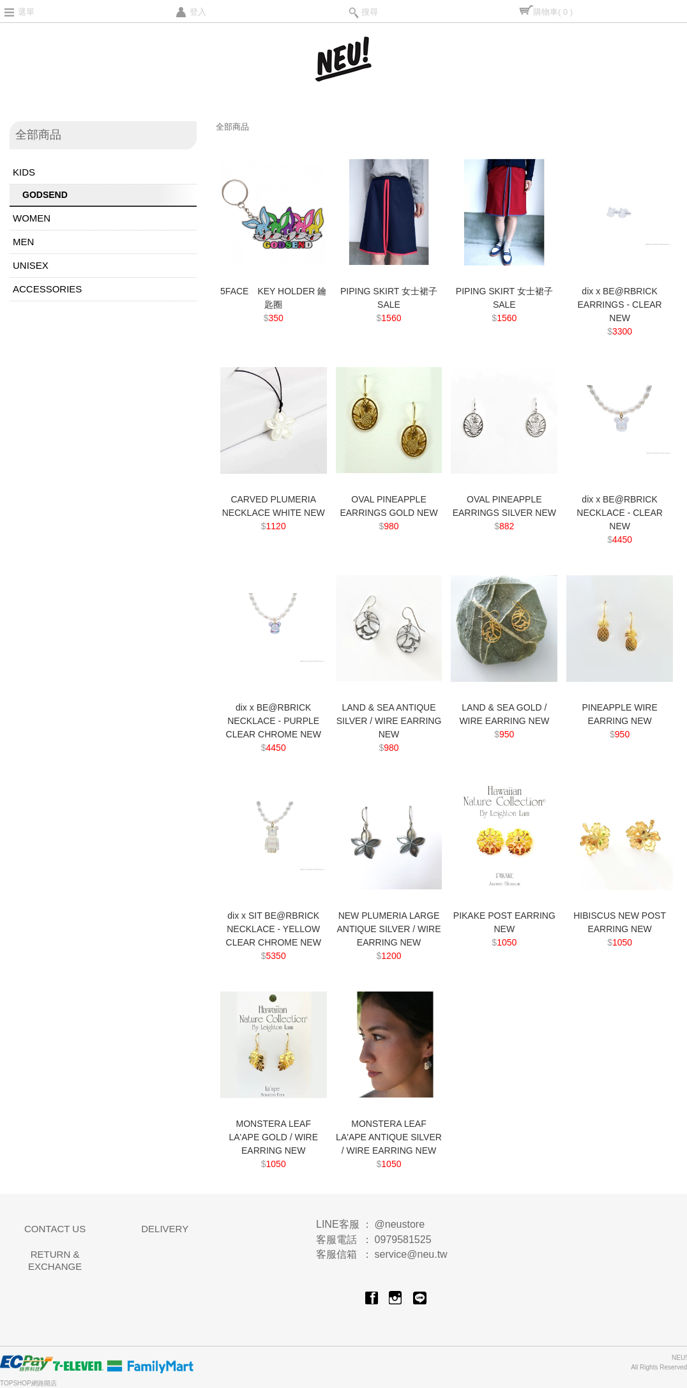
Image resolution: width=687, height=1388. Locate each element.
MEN (23, 241)
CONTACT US (55, 1228)
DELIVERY (164, 1228)
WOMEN (31, 218)
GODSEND (45, 195)
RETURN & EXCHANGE (55, 1260)
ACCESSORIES (47, 288)
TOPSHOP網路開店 (28, 1383)
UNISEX (31, 265)
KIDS (24, 172)
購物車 (553, 12)
